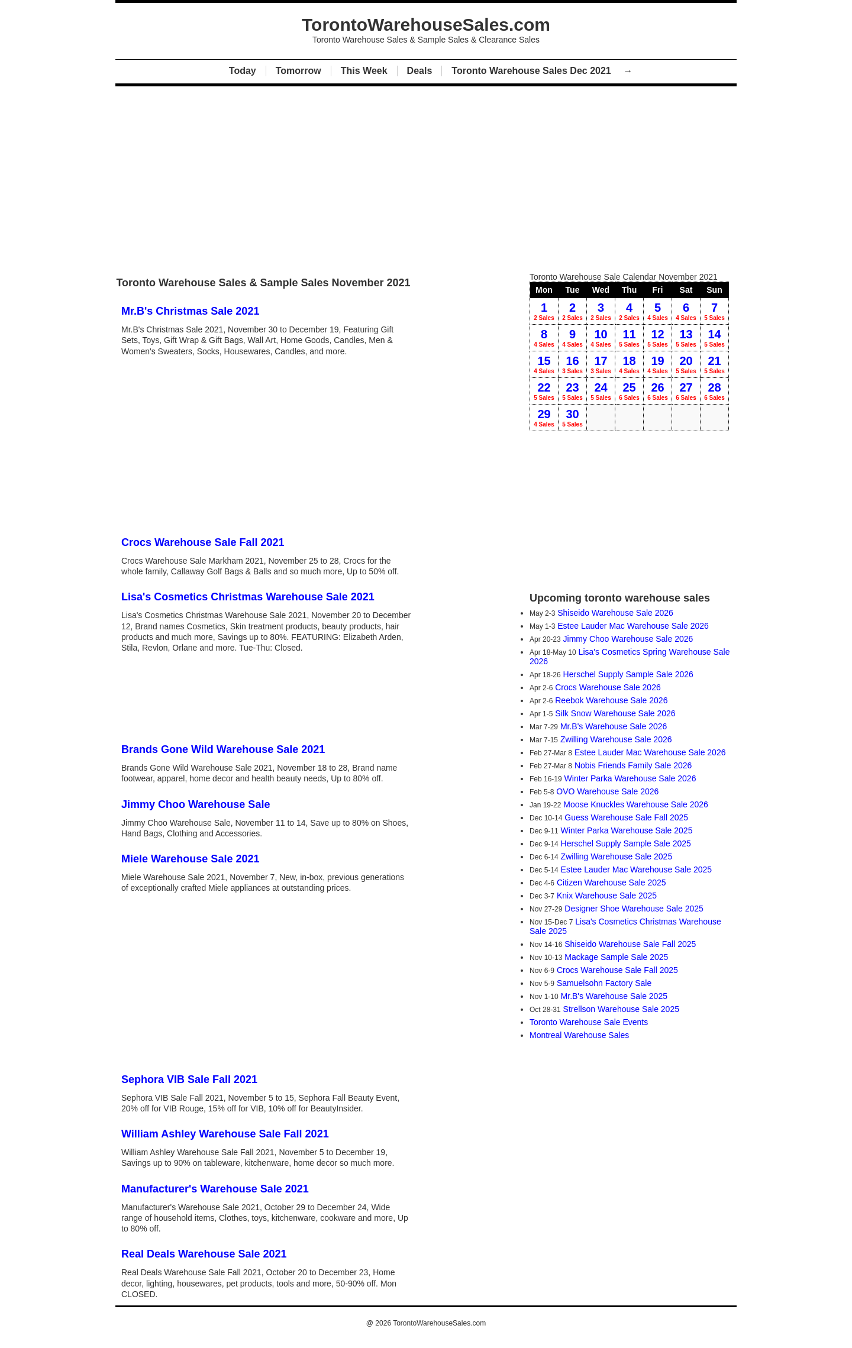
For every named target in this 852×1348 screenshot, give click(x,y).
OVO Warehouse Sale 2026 (607, 791)
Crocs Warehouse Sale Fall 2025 (617, 970)
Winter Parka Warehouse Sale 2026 (630, 778)
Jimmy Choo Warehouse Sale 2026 (628, 639)
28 (714, 391)
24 (601, 391)
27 (686, 391)
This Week (364, 71)
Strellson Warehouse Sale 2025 (621, 1009)
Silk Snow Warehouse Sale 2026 (615, 713)
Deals (420, 71)
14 (714, 338)
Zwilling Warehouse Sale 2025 (617, 856)
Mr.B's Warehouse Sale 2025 (614, 996)
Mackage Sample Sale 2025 (616, 957)
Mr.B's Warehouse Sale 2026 (613, 726)
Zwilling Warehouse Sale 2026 (616, 739)
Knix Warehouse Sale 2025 (607, 895)
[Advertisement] (426, 176)
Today (242, 71)
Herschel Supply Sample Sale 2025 (626, 843)
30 (572, 418)
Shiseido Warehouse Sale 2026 (615, 613)
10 (601, 338)
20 (686, 364)
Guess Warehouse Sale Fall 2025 (626, 817)
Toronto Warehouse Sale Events (589, 1022)
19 (658, 364)
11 (629, 338)
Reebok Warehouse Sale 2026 (611, 700)
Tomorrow (298, 71)
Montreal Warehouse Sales (579, 1035)
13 (686, 338)
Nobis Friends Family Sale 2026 (633, 765)
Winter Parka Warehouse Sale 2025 (627, 830)
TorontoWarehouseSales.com (439, 1323)
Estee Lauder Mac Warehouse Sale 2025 (636, 869)
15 (544, 364)
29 (544, 418)
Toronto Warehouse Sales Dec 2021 (532, 71)
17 (601, 364)
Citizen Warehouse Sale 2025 (611, 882)
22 (544, 391)
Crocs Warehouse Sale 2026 (607, 687)
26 (658, 391)
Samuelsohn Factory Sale (604, 983)
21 (714, 364)
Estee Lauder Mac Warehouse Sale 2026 (633, 626)
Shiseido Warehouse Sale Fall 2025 (630, 944)
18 (629, 364)
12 (658, 338)
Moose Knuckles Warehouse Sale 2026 (635, 804)
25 (629, 391)
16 (572, 364)
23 (572, 391)
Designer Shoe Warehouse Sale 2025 (633, 908)
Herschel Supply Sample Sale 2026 (628, 674)
